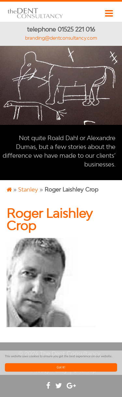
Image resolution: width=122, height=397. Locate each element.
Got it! (61, 367)
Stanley (28, 189)
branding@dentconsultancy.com (61, 38)
